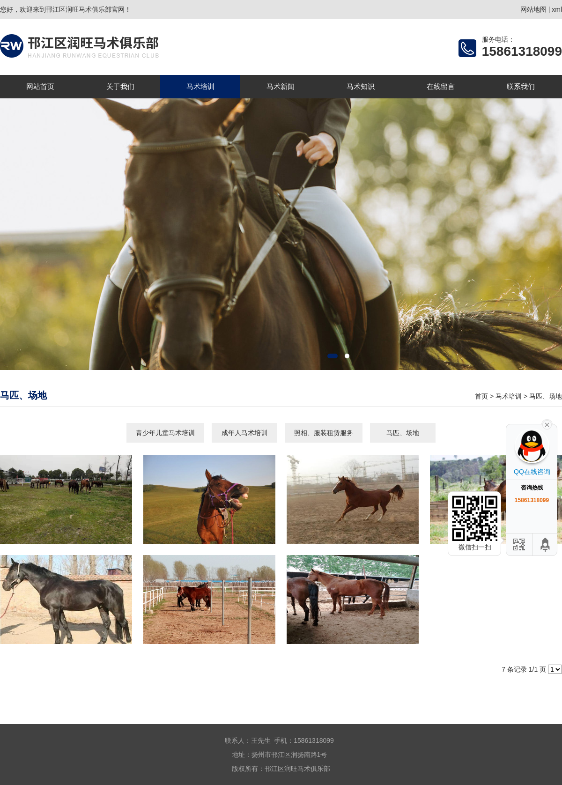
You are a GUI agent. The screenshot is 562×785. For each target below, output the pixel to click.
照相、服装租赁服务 (323, 433)
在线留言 (441, 86)
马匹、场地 (545, 396)
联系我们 (521, 86)
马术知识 (361, 86)
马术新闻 (280, 86)
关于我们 (120, 86)
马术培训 (200, 86)
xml (557, 9)
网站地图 (533, 9)
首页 (481, 396)
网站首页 (40, 86)
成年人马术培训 (244, 433)
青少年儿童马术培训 (165, 433)
